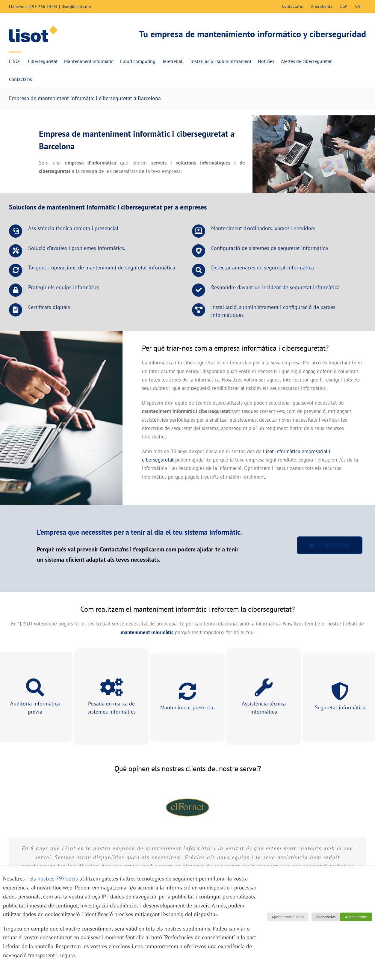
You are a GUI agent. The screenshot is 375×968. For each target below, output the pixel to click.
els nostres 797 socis (53, 878)
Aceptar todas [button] (356, 916)
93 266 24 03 (44, 6)
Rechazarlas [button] (325, 916)
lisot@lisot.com (76, 6)
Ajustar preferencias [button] (288, 916)
